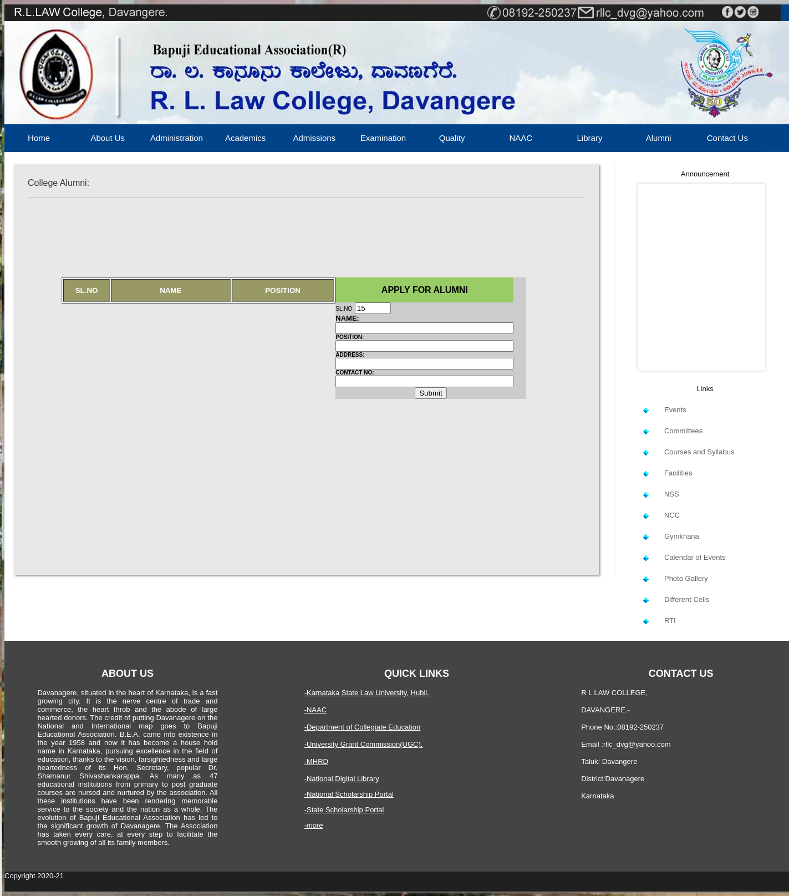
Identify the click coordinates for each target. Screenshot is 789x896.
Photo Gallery (686, 578)
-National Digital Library (341, 778)
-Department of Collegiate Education (362, 727)
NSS (671, 494)
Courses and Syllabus (699, 452)
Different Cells (686, 599)
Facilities (678, 473)
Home (39, 138)
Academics (245, 138)
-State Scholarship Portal (344, 810)
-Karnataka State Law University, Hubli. (366, 693)
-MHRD (316, 761)
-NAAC (315, 710)
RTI (670, 620)
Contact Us (727, 138)
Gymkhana (681, 536)
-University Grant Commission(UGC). (363, 744)
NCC (672, 515)
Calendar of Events (695, 557)
